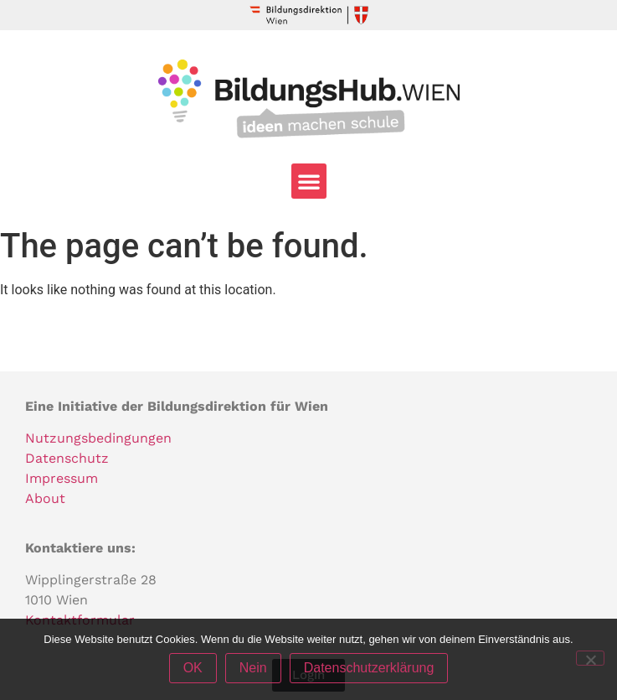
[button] (308, 181)
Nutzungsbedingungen (98, 438)
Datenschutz (67, 458)
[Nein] (590, 658)
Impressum (61, 478)
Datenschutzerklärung (369, 668)
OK (193, 668)
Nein (253, 668)
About (45, 498)
